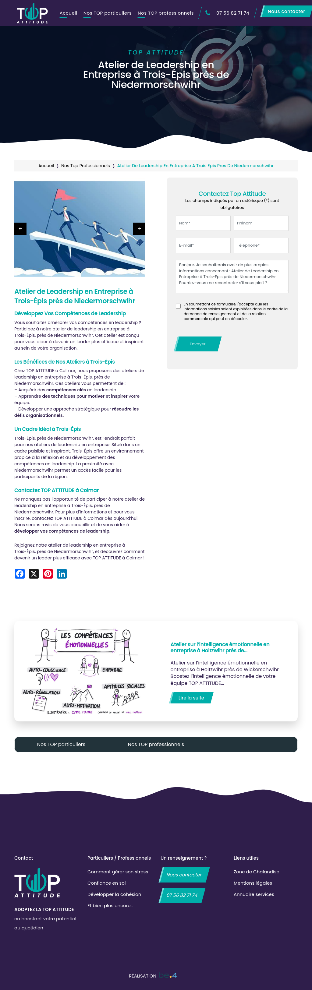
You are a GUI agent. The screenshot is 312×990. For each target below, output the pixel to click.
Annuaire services (254, 894)
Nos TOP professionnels (166, 13)
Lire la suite (191, 698)
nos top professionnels (85, 166)
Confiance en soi (106, 883)
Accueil (68, 13)
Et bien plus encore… (110, 905)
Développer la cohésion (114, 894)
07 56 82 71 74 (182, 895)
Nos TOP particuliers (107, 13)
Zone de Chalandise (256, 871)
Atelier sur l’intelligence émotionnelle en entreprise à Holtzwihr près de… (220, 647)
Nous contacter (184, 875)
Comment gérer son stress (117, 871)
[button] (139, 229)
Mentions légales (253, 883)
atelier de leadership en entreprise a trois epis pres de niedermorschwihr (195, 166)
